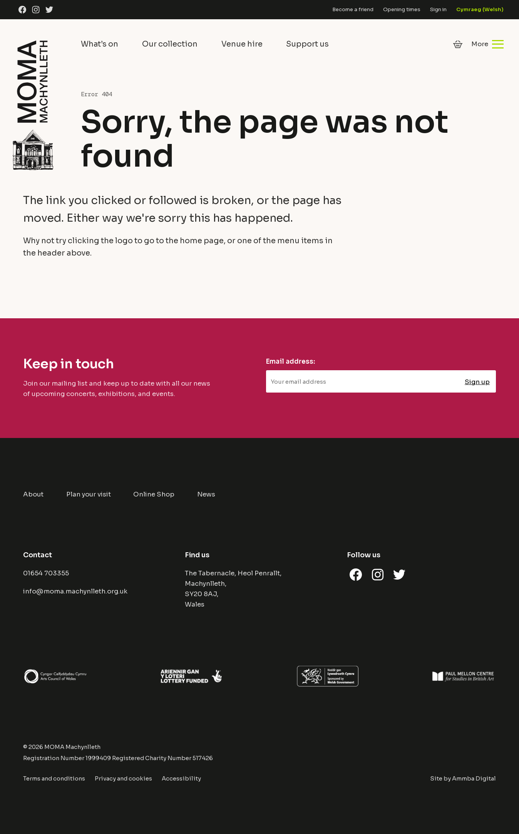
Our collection (170, 44)
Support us (307, 44)
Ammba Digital (474, 778)
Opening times (401, 9)
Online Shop (153, 494)
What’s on (99, 44)
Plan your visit (88, 494)
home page (202, 241)
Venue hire (242, 44)
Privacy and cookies (123, 778)
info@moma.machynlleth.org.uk (75, 591)
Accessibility (181, 778)
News (206, 494)
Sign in (438, 9)
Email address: (290, 362)
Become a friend (352, 9)
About (33, 494)
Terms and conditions (54, 778)
